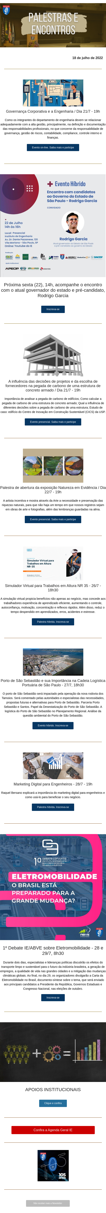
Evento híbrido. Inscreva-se (53, 725)
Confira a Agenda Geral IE (53, 1130)
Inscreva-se (52, 309)
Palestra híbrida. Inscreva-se (53, 621)
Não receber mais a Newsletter (48, 1203)
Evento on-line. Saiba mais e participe (53, 147)
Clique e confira (53, 1103)
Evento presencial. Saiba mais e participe (53, 421)
